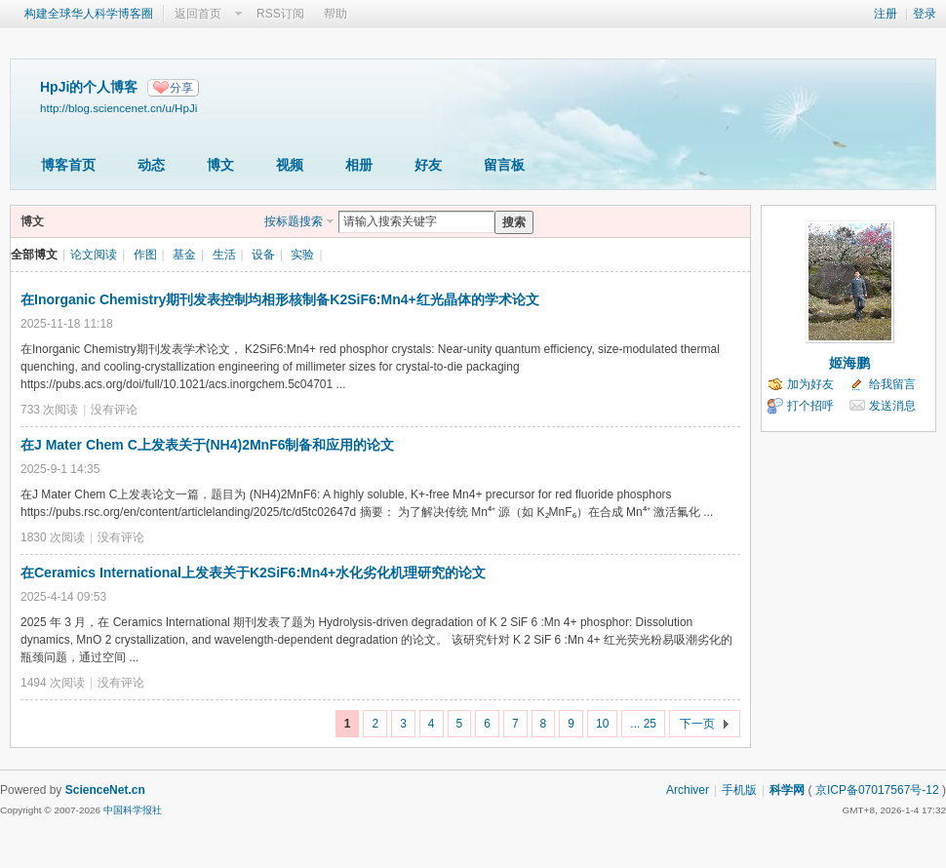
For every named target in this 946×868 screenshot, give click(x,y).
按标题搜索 (293, 221)
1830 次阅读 (52, 537)
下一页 (697, 723)
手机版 (739, 790)
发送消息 (892, 406)
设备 (263, 254)
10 (602, 723)
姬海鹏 (849, 363)
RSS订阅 (280, 13)
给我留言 (892, 384)
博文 (220, 165)
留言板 (504, 165)
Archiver (687, 790)
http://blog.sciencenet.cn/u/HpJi (118, 107)
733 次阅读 (49, 409)
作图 (145, 254)
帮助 (335, 13)
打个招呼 (810, 406)
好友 (428, 165)
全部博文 (34, 254)
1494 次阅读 (52, 683)
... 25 (643, 723)
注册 (885, 13)
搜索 (514, 222)
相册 (359, 165)
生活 (224, 254)
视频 (289, 165)
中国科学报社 (132, 810)
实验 (302, 254)
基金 (184, 254)
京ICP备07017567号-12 (877, 790)
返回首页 (198, 13)
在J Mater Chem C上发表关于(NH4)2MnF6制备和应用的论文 (207, 445)
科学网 (787, 790)
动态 (151, 165)
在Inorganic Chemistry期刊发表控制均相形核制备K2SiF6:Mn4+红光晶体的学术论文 (279, 299)
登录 (924, 13)
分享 (181, 88)
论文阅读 (93, 254)
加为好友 (810, 384)
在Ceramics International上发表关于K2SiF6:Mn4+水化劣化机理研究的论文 (253, 572)
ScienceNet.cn (105, 790)
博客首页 (68, 165)
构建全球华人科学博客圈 (88, 13)
